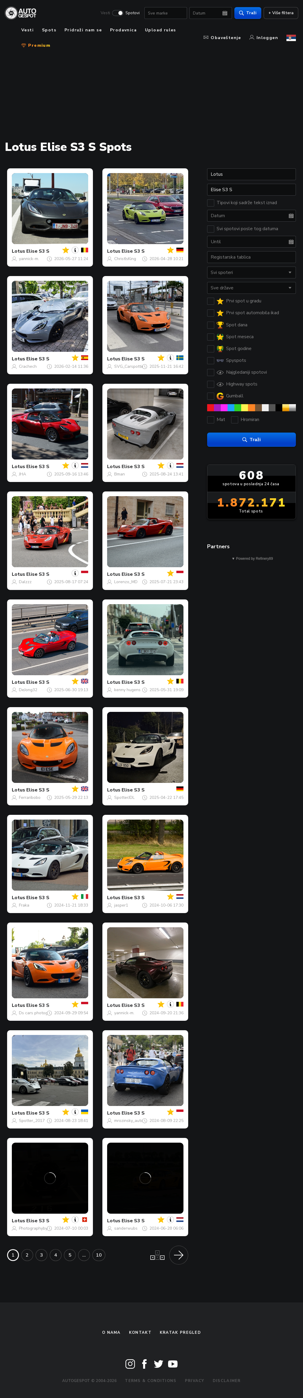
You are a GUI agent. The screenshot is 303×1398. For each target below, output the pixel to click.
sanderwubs (126, 1228)
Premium (35, 45)
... (84, 1255)
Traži (245, 13)
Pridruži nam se (83, 30)
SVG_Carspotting (130, 366)
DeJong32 (28, 690)
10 (99, 1255)
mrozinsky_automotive (135, 1120)
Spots (49, 30)
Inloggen (263, 38)
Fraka (24, 905)
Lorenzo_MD (126, 582)
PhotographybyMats (38, 1228)
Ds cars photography (38, 1013)
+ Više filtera (278, 13)
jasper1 (121, 905)
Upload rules (160, 30)
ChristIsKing (125, 259)
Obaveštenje (222, 38)
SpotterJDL (124, 797)
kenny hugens (127, 690)
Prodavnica (123, 30)
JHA (22, 474)
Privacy (194, 1381)
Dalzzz (25, 582)
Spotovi (130, 14)
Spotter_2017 (32, 1120)
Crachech (28, 366)
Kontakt (140, 1332)
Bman (119, 474)
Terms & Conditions (150, 1381)
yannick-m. (29, 259)
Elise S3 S (37, 251)
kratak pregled (180, 1332)
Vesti (103, 14)
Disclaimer (227, 1381)
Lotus (18, 251)
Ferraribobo (30, 797)
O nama (111, 1332)
